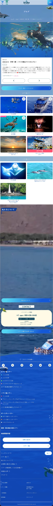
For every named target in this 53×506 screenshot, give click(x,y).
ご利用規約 (3, 493)
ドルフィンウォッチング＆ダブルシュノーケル (19, 399)
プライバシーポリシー (31, 493)
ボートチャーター (7, 413)
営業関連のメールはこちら (25, 335)
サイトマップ (29, 497)
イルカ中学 (6, 375)
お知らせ (28, 482)
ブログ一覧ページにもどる (25, 88)
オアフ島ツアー (6, 372)
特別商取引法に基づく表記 (30, 487)
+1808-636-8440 (26, 315)
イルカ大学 (6, 378)
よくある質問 (4, 482)
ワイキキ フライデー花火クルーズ (12, 384)
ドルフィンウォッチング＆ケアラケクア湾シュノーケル (18, 403)
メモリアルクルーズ (8, 422)
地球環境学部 (5, 433)
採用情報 (3, 497)
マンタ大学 (6, 396)
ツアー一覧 (2, 2)
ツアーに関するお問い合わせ (26, 331)
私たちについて (25, 300)
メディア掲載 (4, 487)
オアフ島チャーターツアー (10, 416)
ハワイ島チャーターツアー (10, 419)
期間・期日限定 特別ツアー (9, 428)
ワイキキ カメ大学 (8, 381)
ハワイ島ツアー (6, 393)
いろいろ (4, 64)
